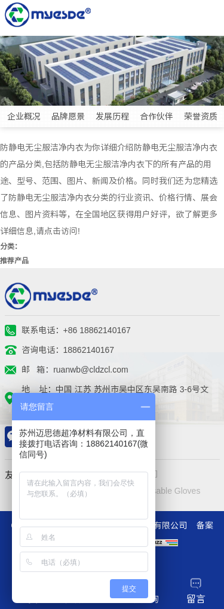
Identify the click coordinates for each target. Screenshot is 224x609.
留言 (195, 590)
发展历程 (112, 116)
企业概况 (24, 116)
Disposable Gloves (166, 491)
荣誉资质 (200, 116)
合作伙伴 (156, 116)
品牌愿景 (68, 116)
